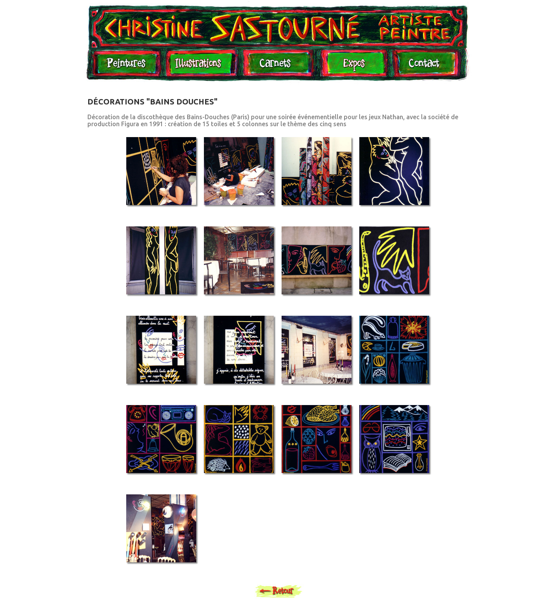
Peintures (125, 67)
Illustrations (200, 67)
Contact (423, 67)
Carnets (277, 67)
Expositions (351, 67)
